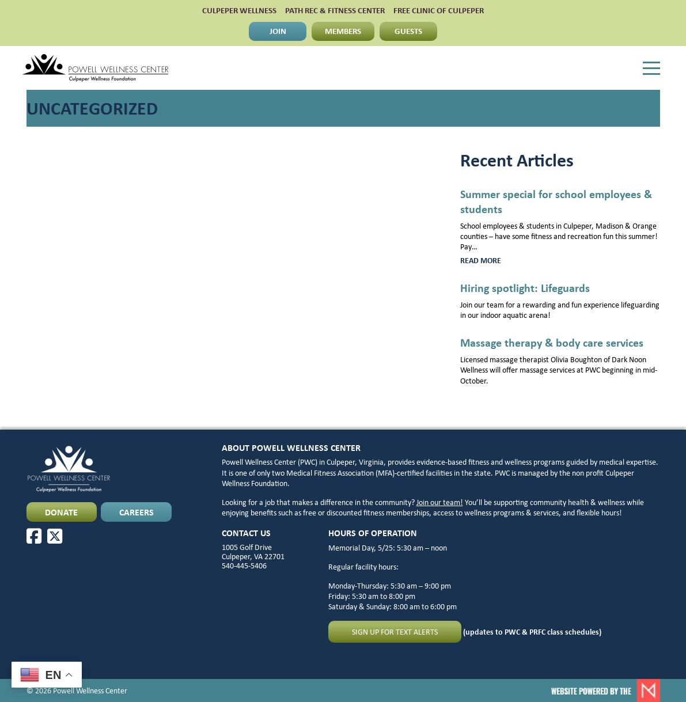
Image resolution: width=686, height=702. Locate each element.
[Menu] (651, 68)
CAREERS (136, 512)
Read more (500, 260)
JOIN (278, 31)
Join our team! (439, 502)
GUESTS (408, 31)
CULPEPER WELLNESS (239, 10)
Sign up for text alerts (395, 632)
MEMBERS (343, 31)
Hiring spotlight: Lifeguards (525, 287)
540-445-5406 (244, 565)
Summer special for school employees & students (556, 201)
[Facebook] (33, 536)
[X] (54, 536)
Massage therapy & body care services (551, 342)
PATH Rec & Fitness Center (335, 10)
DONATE (61, 512)
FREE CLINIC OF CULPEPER (438, 10)
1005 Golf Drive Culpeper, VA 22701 (253, 551)
